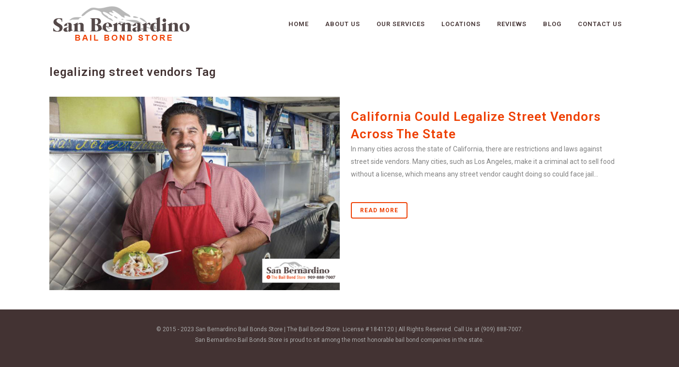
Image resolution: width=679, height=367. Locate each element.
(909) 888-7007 (501, 329)
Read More (379, 210)
